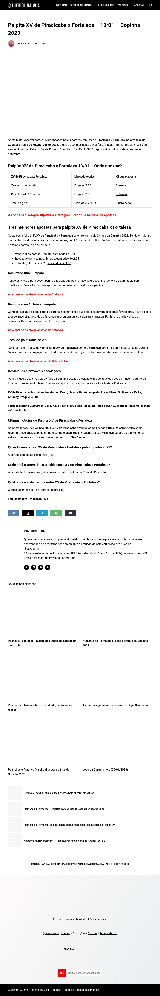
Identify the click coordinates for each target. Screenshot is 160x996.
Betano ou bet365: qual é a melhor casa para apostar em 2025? (59, 793)
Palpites (125, 5)
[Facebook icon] (26, 567)
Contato (65, 933)
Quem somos (51, 933)
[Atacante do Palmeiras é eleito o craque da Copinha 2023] (117, 612)
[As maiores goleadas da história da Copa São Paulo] (117, 676)
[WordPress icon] (48, 567)
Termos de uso (108, 933)
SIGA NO (69, 949)
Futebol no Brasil (83, 5)
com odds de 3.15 (64, 254)
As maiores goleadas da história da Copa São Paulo (115, 705)
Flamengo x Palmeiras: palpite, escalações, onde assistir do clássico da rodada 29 (69, 824)
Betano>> (121, 194)
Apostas (139, 5)
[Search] (150, 5)
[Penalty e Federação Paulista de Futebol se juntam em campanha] (42, 612)
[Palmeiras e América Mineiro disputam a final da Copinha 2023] (42, 741)
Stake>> (121, 185)
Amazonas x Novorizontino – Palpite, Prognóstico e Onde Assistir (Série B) (65, 840)
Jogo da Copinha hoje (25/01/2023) (105, 769)
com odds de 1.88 (59, 263)
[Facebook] (13, 513)
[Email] (70, 513)
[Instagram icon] (41, 567)
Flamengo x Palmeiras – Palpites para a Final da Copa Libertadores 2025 (64, 809)
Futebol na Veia (40, 864)
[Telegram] (42, 513)
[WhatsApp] (56, 513)
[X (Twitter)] (28, 513)
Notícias (61, 5)
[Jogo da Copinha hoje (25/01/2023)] (117, 741)
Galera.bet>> (124, 203)
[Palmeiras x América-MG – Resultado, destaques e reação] (42, 676)
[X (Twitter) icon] (33, 567)
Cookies (92, 933)
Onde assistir (106, 5)
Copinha (55, 864)
